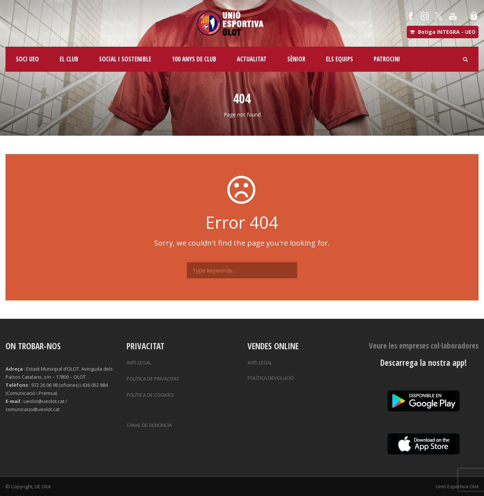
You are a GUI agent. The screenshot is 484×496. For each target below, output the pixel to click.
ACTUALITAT (252, 59)
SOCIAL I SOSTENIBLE (125, 59)
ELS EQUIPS (339, 59)
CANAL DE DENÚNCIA (149, 425)
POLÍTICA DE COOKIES (150, 395)
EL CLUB (69, 59)
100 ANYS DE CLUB (194, 59)
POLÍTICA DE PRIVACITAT (153, 378)
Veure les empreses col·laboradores (423, 345)
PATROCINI (387, 59)
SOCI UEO (27, 59)
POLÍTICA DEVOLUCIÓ (271, 378)
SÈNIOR (296, 59)
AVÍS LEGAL (139, 362)
